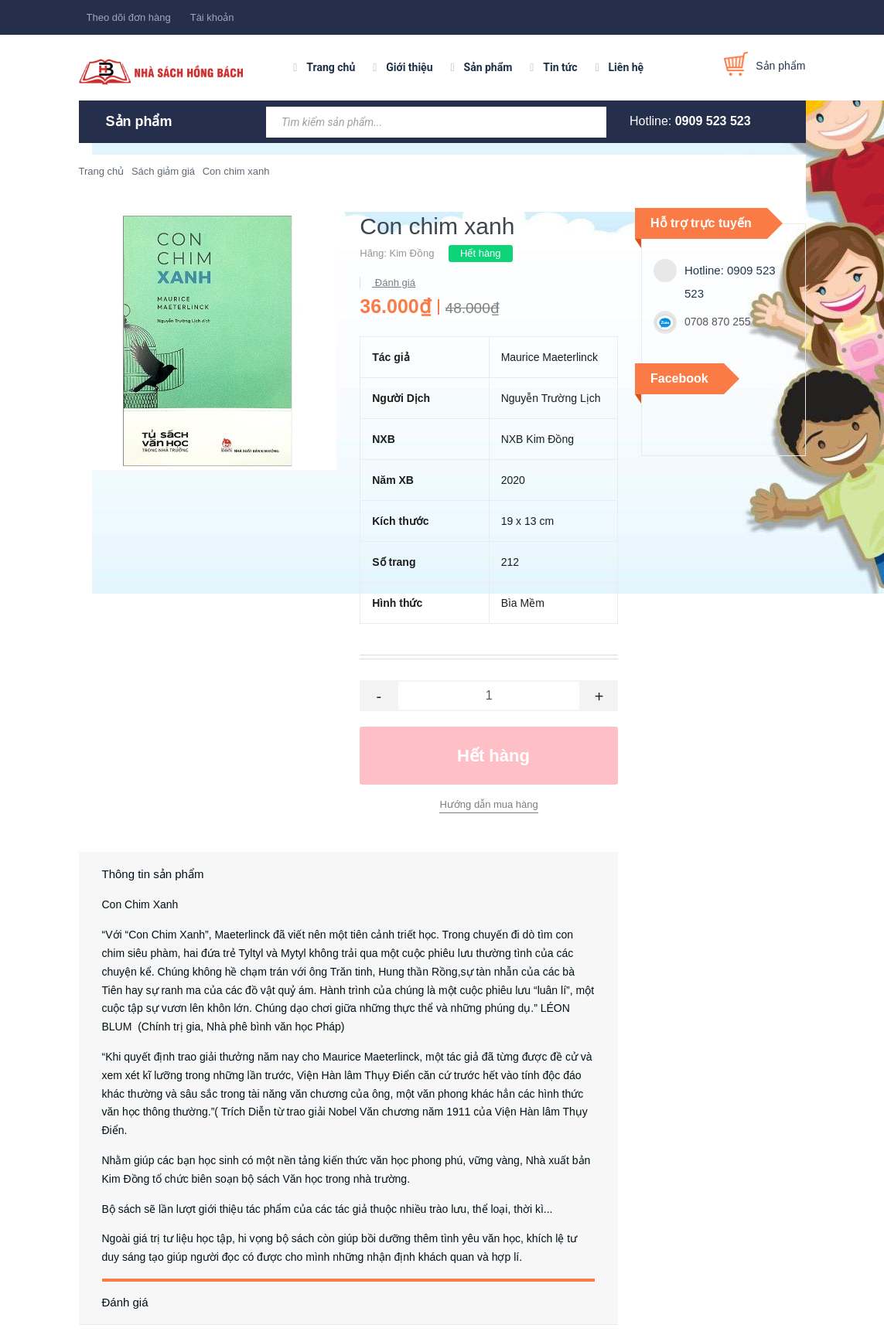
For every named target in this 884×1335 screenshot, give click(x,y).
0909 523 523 (713, 121)
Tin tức (560, 67)
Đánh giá (393, 282)
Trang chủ (330, 67)
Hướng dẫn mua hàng (488, 804)
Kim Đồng (412, 253)
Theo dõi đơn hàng (129, 17)
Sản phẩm (488, 67)
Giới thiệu (409, 67)
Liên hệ (626, 67)
